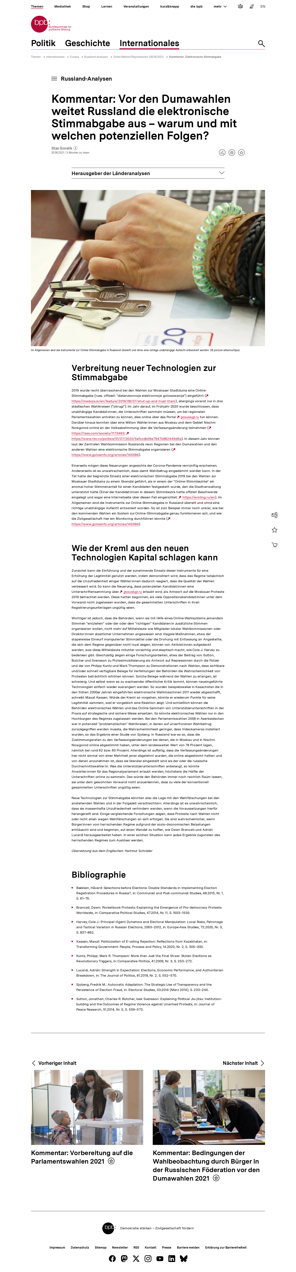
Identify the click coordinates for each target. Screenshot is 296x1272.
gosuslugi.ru (190, 417)
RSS (136, 1247)
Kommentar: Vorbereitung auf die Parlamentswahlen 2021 (82, 1157)
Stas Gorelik (64, 148)
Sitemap (100, 1247)
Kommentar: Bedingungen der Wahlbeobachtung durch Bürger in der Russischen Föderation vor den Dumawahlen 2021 (206, 1166)
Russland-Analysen (96, 56)
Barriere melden (188, 1247)
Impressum (57, 1247)
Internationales (55, 56)
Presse (166, 1247)
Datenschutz (80, 1247)
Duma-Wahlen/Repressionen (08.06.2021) (138, 56)
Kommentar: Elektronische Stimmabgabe (195, 56)
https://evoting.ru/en (199, 497)
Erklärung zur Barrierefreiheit (226, 1247)
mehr (220, 6)
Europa (74, 56)
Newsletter (120, 1247)
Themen (36, 56)
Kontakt (150, 1247)
